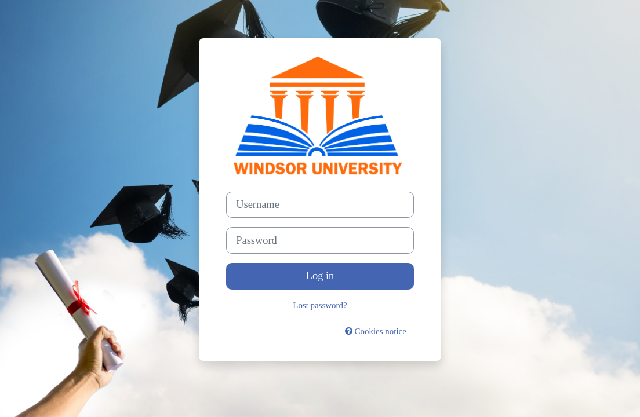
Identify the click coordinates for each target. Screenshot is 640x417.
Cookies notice (375, 331)
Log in (320, 275)
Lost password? (320, 305)
